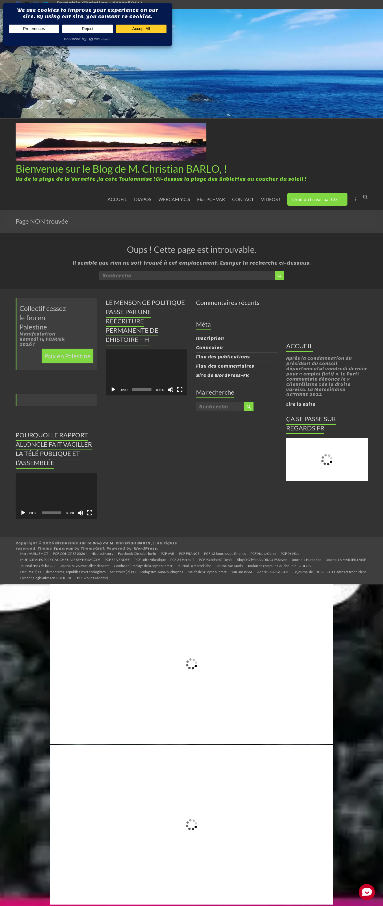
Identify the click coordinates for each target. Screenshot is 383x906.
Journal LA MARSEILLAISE (346, 559)
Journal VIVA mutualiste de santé (84, 566)
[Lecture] (23, 513)
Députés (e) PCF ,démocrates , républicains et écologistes (63, 572)
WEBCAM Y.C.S (174, 199)
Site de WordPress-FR (222, 375)
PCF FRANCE (189, 553)
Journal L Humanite (306, 559)
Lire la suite (300, 404)
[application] (56, 496)
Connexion (209, 347)
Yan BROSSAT (242, 572)
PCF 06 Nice (290, 553)
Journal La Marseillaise (194, 566)
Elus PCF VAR (211, 199)
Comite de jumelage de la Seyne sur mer (143, 566)
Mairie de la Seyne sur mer (207, 572)
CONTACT (243, 199)
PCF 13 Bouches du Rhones (225, 553)
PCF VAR (167, 553)
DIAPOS (142, 199)
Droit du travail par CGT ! (317, 199)
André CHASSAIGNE (273, 572)
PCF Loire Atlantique (150, 559)
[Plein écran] (89, 513)
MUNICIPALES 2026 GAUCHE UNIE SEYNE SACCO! (60, 559)
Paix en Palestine (67, 356)
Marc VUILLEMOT (34, 553)
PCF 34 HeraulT (182, 559)
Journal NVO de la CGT (37, 566)
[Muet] (80, 513)
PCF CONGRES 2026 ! (70, 553)
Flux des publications (223, 357)
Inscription (210, 338)
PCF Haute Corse (263, 553)
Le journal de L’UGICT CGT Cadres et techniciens (329, 572)
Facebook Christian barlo (137, 553)
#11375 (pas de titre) (92, 578)
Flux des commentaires (225, 366)
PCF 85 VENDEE (117, 559)
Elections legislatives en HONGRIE (46, 578)
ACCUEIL (117, 199)
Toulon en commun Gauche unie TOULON (279, 566)
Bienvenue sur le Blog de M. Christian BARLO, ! (121, 168)
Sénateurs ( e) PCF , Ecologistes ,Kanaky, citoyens (146, 572)
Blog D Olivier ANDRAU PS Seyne (262, 559)
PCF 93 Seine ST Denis (215, 559)
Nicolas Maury (102, 553)
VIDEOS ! (270, 199)
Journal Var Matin (229, 566)
